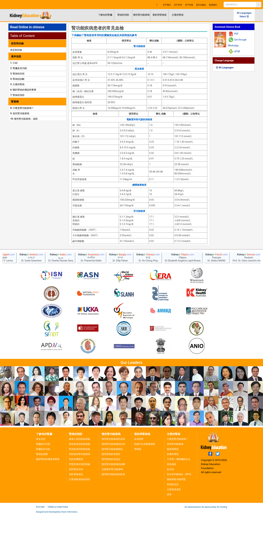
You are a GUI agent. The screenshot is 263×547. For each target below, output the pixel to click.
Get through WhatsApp (237, 42)
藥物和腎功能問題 (176, 512)
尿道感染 (171, 496)
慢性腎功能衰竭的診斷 (113, 496)
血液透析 (139, 471)
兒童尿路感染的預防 (79, 512)
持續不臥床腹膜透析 (144, 476)
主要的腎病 (177, 14)
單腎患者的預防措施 (79, 496)
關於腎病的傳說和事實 (48, 491)
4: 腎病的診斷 (17, 79)
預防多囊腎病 (76, 491)
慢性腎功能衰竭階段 (112, 481)
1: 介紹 (13, 62)
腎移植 (137, 481)
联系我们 (213, 5)
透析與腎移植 (159, 14)
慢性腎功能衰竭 (141, 14)
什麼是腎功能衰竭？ (177, 471)
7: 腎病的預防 (17, 95)
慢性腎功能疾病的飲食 (113, 507)
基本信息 (40, 471)
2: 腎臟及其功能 (18, 68)
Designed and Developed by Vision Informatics (56, 544)
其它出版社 (201, 5)
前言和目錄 (16, 50)
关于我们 (167, 5)
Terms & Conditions (57, 539)
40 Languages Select (244, 15)
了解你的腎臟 (105, 14)
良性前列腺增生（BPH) (179, 507)
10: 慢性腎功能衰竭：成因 (24, 118)
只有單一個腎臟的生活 (178, 491)
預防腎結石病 (76, 501)
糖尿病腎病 (173, 481)
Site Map (40, 539)
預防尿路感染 (76, 507)
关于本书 (178, 5)
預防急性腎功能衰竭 (79, 486)
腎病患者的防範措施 (79, 476)
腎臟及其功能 (43, 476)
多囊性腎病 (173, 486)
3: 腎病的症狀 (17, 73)
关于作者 (189, 5)
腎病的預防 (123, 14)
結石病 (170, 501)
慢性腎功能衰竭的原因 (113, 471)
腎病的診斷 (42, 486)
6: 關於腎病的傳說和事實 (23, 89)
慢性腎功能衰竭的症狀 (113, 476)
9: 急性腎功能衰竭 (19, 113)
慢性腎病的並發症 (111, 486)
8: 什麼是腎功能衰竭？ (22, 108)
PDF (236, 33)
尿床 (169, 527)
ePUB (237, 51)
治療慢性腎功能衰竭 (112, 501)
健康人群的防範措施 (79, 471)
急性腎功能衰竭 (175, 476)
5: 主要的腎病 (17, 84)
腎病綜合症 (173, 517)
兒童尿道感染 (174, 522)
